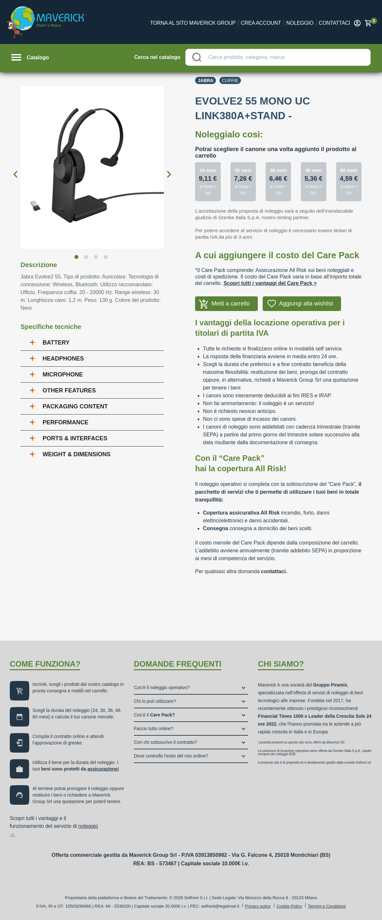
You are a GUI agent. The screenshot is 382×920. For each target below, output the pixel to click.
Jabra (205, 80)
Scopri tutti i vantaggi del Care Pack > (270, 283)
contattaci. (274, 571)
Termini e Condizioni (327, 906)
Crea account (261, 23)
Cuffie (230, 80)
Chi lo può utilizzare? (155, 701)
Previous (15, 168)
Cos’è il (154, 714)
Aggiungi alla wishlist (306, 303)
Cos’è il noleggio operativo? (162, 687)
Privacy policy (257, 906)
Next (168, 168)
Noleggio (300, 23)
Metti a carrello (230, 303)
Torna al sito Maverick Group (193, 23)
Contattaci (334, 23)
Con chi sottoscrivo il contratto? (165, 742)
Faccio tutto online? (153, 728)
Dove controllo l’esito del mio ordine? (171, 755)
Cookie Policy (289, 906)
